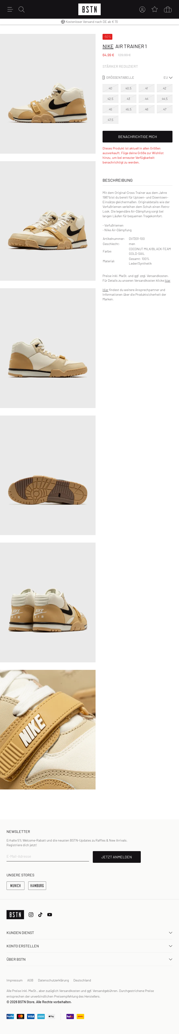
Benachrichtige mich (137, 136)
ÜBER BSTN (89, 959)
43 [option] (128, 99)
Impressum (15, 980)
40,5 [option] (128, 88)
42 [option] (164, 88)
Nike (108, 46)
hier (167, 280)
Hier (105, 290)
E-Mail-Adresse (19, 856)
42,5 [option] (110, 99)
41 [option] (146, 88)
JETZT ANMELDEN (116, 857)
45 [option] (110, 109)
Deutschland (82, 980)
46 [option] (146, 109)
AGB (30, 980)
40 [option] (110, 88)
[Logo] (89, 9)
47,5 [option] (110, 120)
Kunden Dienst (89, 932)
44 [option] (146, 99)
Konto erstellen (89, 946)
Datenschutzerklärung (53, 980)
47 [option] (164, 109)
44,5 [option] (165, 99)
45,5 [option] (128, 109)
